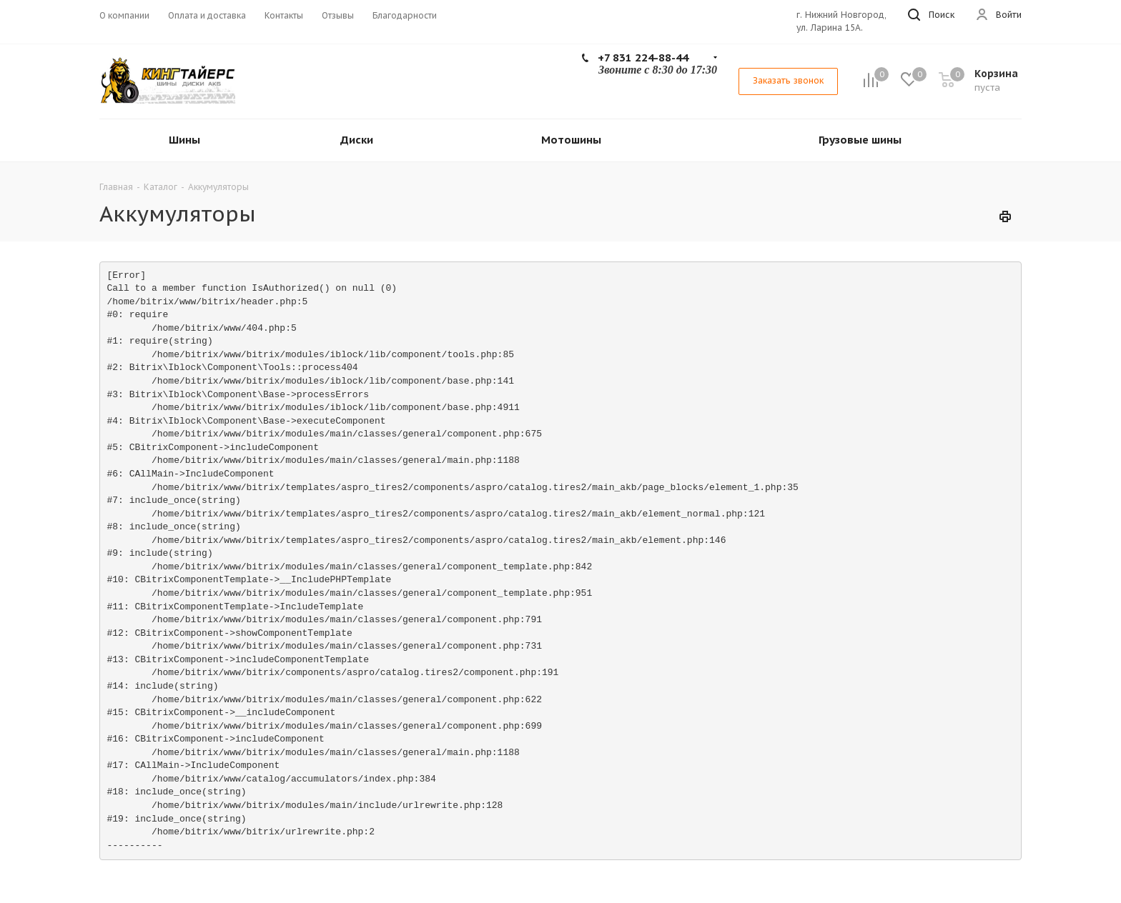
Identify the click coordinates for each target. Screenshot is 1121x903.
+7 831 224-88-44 (643, 57)
